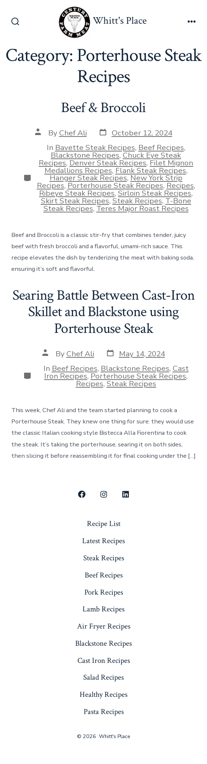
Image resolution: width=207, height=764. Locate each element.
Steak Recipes (137, 201)
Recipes (180, 185)
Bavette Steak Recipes (95, 147)
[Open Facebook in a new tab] (82, 494)
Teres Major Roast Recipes (142, 208)
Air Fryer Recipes (103, 626)
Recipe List (103, 524)
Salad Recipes (103, 677)
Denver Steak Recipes (107, 163)
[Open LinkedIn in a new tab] (125, 494)
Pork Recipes (103, 592)
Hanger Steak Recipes (88, 178)
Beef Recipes (161, 147)
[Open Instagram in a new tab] (103, 494)
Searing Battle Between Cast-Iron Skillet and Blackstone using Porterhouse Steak (103, 312)
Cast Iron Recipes (103, 660)
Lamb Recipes (103, 609)
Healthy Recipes (103, 694)
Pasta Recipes (104, 712)
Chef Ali (73, 133)
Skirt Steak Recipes (75, 201)
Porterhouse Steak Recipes (115, 185)
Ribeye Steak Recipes (77, 193)
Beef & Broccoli (103, 107)
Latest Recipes (103, 541)
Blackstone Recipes (85, 155)
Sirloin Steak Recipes (154, 193)
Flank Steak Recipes (150, 170)
